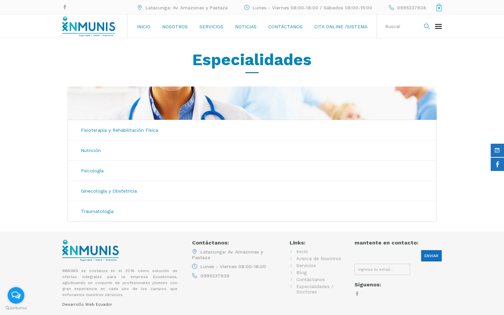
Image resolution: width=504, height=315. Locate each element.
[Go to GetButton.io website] (16, 308)
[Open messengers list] (16, 295)
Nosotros (175, 26)
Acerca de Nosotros (318, 258)
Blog (301, 272)
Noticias (246, 26)
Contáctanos (285, 26)
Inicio (143, 26)
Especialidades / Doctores (314, 289)
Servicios (211, 26)
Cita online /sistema (341, 26)
